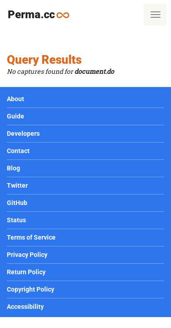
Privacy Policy (27, 254)
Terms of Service (31, 237)
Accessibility (25, 306)
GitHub (17, 202)
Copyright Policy (30, 289)
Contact (18, 150)
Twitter (17, 185)
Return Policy (26, 272)
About (15, 98)
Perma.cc (42, 14)
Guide (15, 116)
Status (16, 220)
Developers (23, 133)
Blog (13, 168)
